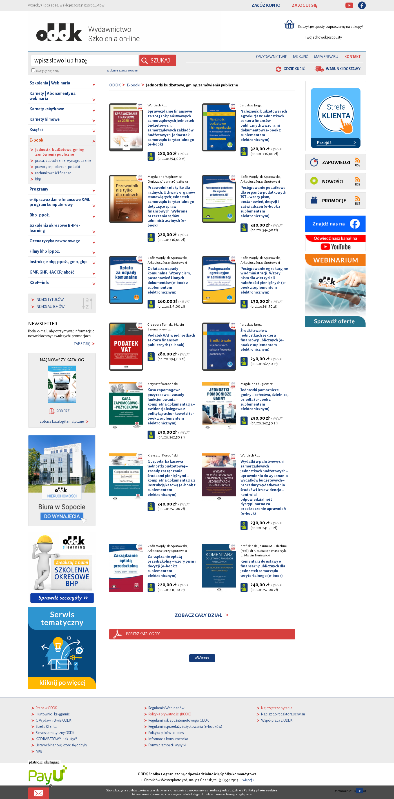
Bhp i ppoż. (40, 215)
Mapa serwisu (326, 57)
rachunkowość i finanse (53, 173)
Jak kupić (300, 57)
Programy (39, 189)
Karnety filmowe (45, 119)
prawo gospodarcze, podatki (57, 167)
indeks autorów (50, 307)
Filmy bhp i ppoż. (45, 251)
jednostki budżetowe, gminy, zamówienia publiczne (59, 152)
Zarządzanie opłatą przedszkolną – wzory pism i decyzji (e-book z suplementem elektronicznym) (172, 566)
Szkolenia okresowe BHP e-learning (55, 228)
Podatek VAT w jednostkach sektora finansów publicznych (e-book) (171, 340)
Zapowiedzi (336, 162)
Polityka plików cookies (166, 733)
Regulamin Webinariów (166, 708)
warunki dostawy (343, 69)
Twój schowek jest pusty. (323, 37)
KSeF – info (40, 282)
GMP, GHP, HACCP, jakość (52, 272)
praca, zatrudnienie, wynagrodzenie (63, 161)
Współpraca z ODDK (276, 720)
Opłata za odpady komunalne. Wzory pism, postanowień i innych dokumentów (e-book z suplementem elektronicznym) (169, 280)
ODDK (115, 85)
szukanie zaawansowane (122, 70)
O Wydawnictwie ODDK (53, 720)
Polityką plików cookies (260, 790)
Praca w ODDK (46, 708)
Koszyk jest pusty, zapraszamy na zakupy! (330, 27)
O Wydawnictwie (271, 57)
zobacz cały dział (202, 615)
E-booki (63, 142)
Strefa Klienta (46, 727)
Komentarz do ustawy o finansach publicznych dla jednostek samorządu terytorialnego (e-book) (263, 568)
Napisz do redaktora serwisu (283, 714)
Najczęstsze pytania (276, 708)
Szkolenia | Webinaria (50, 83)
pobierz (63, 411)
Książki (36, 129)
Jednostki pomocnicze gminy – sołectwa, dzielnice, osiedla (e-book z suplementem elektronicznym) (264, 399)
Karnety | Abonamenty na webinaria (52, 96)
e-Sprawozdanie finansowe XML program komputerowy (60, 202)
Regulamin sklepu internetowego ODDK (178, 720)
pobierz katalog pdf (143, 634)
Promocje (334, 200)
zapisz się (82, 344)
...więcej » (247, 780)
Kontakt (352, 57)
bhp (38, 179)
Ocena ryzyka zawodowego (55, 241)
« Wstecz (202, 658)
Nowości (333, 181)
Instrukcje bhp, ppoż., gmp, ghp (58, 261)
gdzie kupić (294, 69)
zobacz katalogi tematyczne (62, 422)
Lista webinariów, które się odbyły (61, 745)
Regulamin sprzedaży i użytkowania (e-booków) (185, 727)
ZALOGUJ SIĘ (304, 5)
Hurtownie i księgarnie (53, 714)
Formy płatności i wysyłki (167, 745)
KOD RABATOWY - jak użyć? (56, 739)
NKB (39, 751)
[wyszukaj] (84, 60)
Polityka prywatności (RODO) (170, 714)
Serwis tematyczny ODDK (55, 733)
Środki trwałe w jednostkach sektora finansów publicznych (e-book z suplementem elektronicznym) (262, 340)
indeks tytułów (50, 300)
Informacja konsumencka (168, 739)
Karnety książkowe (47, 109)
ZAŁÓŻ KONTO (266, 5)
